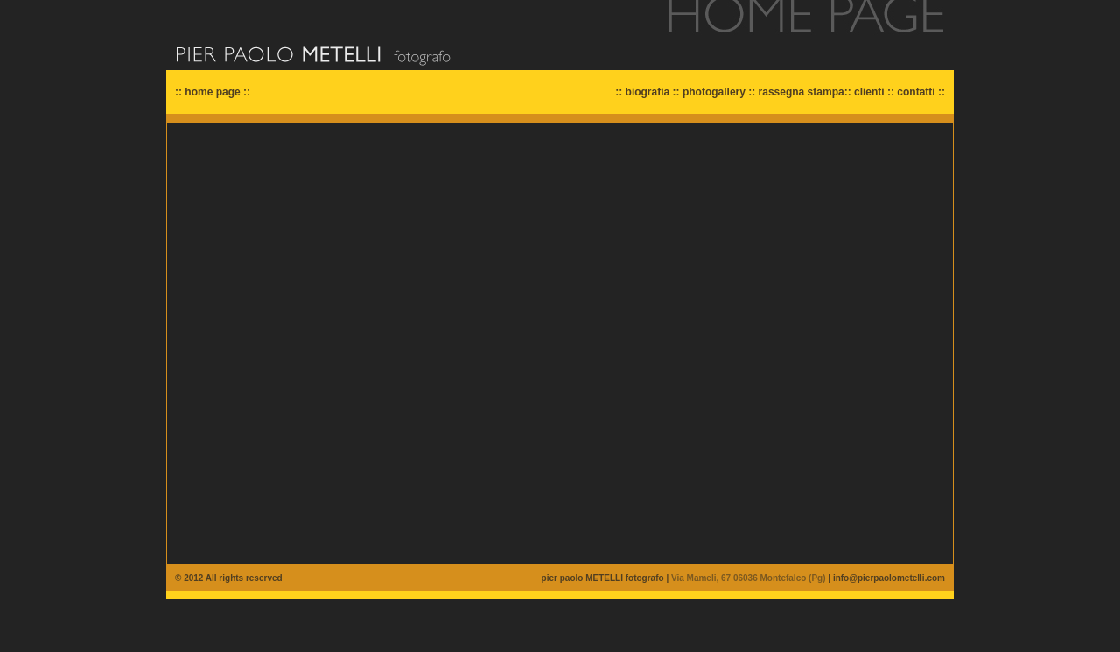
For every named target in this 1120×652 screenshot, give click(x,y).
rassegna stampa (801, 92)
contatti (915, 92)
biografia (648, 92)
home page (212, 92)
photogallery (714, 92)
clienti (869, 92)
